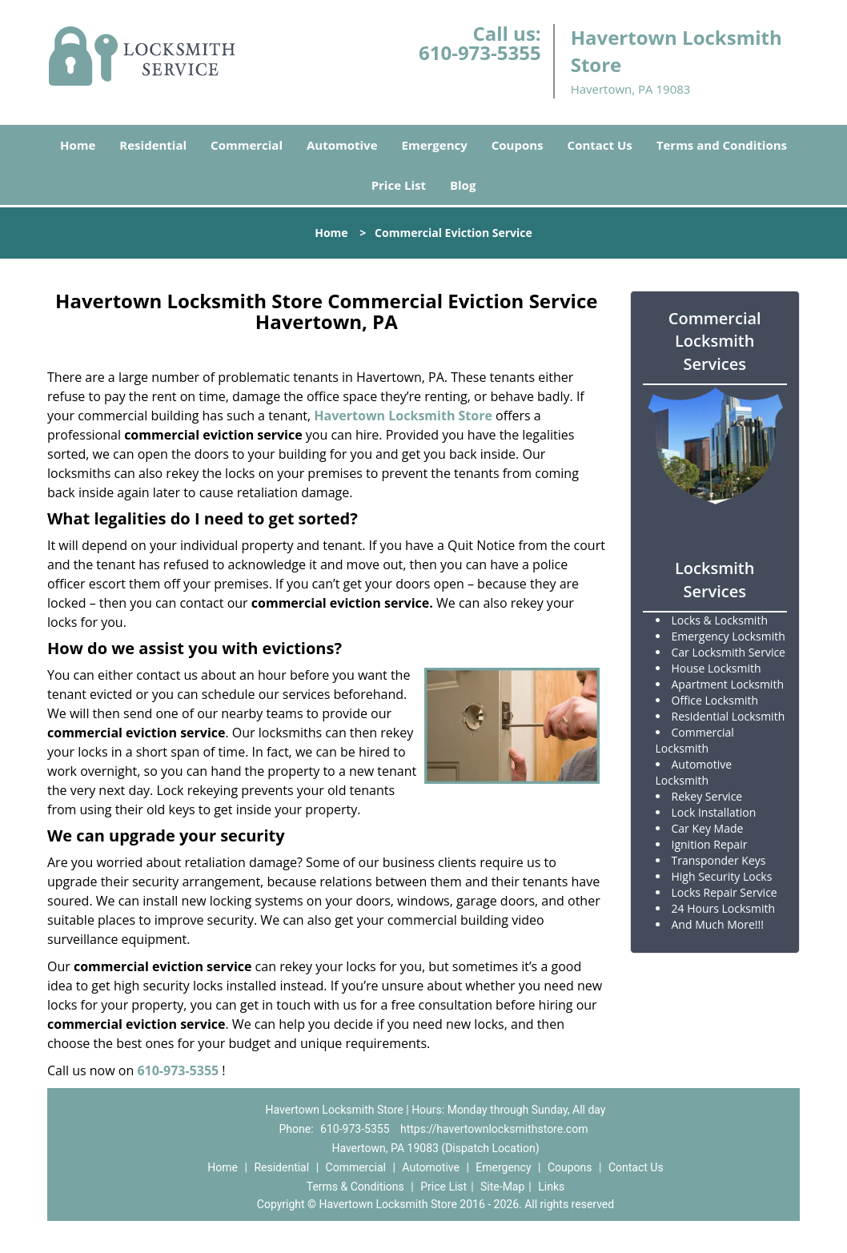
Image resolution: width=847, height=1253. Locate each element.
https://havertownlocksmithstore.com (494, 1128)
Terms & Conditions (355, 1186)
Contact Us (600, 145)
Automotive (342, 145)
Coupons (518, 145)
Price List (398, 185)
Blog (463, 185)
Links (551, 1186)
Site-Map (502, 1186)
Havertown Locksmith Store (403, 415)
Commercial (247, 145)
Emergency (435, 145)
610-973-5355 (480, 52)
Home (77, 145)
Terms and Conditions (721, 145)
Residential (153, 145)
